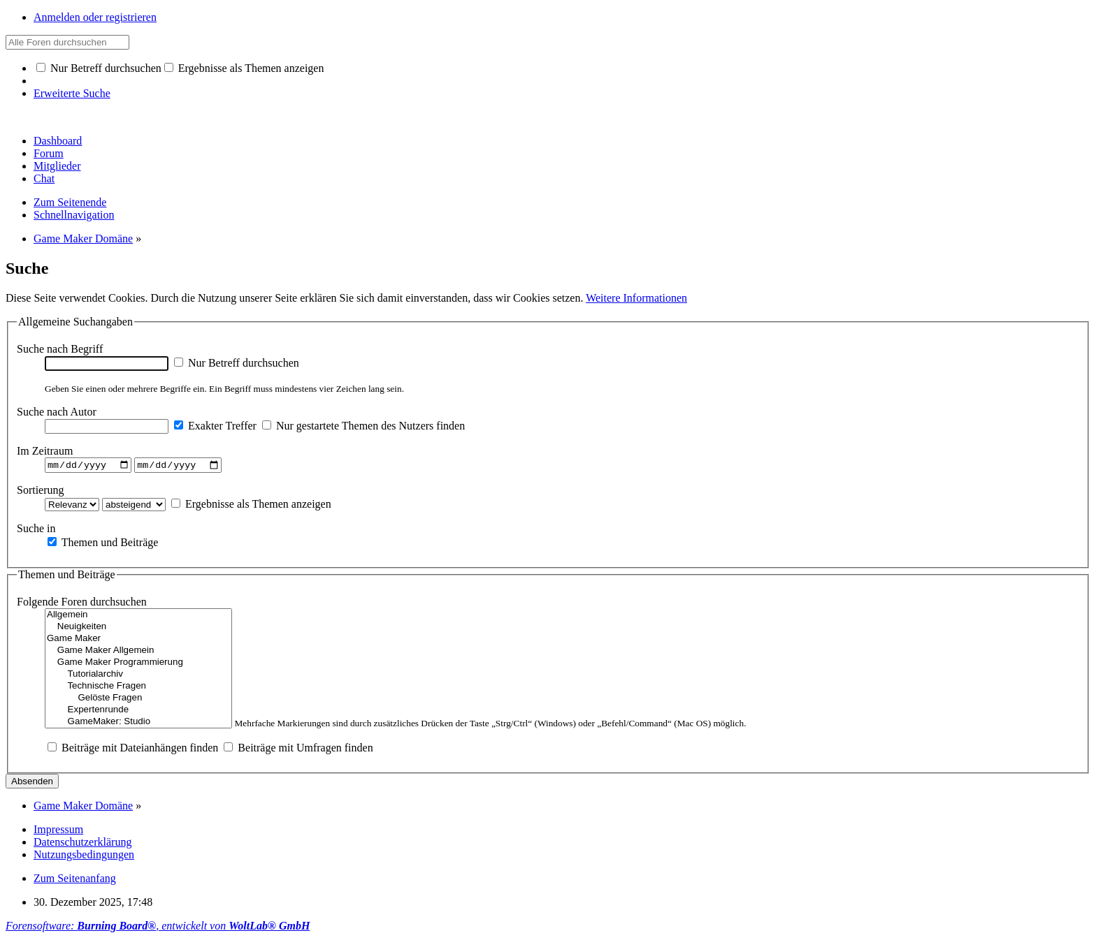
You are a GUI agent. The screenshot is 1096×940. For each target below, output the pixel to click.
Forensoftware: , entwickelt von (158, 928)
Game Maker (138, 641)
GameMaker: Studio (138, 724)
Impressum (58, 831)
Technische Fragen (138, 688)
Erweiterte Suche (72, 93)
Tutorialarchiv (138, 676)
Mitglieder (57, 166)
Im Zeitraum (45, 451)
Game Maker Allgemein (138, 653)
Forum (49, 153)
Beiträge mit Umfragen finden (298, 750)
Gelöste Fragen (138, 700)
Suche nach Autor (56, 412)
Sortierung (40, 491)
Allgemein (138, 617)
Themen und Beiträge (103, 544)
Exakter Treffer (215, 426)
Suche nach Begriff (60, 349)
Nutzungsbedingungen (84, 856)
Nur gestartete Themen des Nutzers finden (363, 426)
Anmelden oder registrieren (95, 17)
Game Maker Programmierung (138, 664)
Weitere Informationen (636, 298)
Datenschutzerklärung (82, 844)
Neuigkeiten (138, 629)
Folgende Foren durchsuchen (82, 604)
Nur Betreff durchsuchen (98, 68)
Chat (44, 178)
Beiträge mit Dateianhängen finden (133, 750)
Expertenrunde (138, 712)
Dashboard (58, 141)
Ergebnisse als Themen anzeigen (244, 68)
